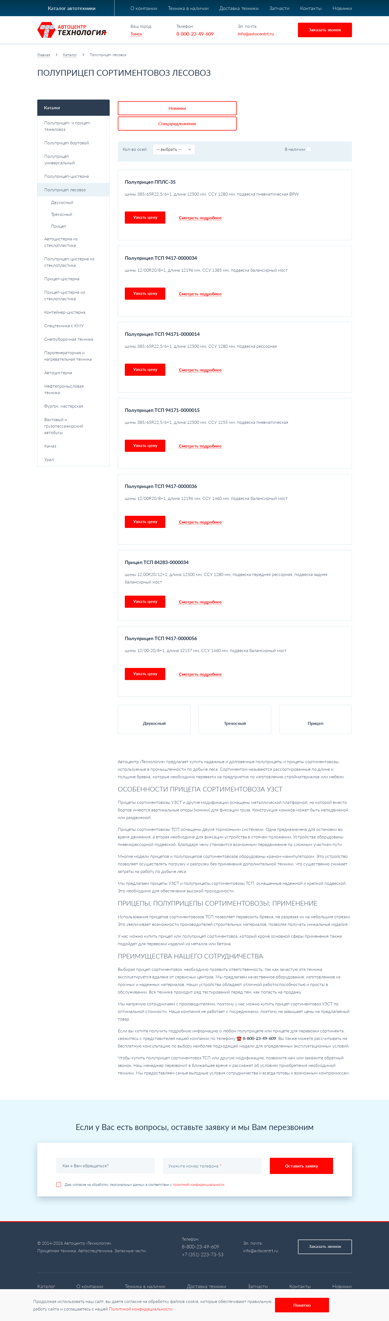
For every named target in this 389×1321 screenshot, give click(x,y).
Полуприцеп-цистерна (74, 176)
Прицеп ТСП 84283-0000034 (157, 545)
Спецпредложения (196, 106)
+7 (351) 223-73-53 (202, 1237)
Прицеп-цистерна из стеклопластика (64, 295)
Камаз (74, 445)
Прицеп (58, 225)
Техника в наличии (188, 8)
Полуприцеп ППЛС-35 (150, 165)
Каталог (70, 54)
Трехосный (61, 214)
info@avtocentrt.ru (256, 33)
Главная (43, 54)
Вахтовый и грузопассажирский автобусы (74, 426)
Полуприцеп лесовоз (74, 189)
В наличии (298, 132)
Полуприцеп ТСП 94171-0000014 (162, 317)
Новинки (342, 8)
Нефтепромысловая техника (74, 389)
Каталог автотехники (71, 8)
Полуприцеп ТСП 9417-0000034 (161, 241)
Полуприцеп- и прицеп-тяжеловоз (74, 126)
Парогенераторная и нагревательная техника (74, 355)
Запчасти (279, 8)
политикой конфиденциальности (198, 1167)
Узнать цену (145, 200)
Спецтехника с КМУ (74, 325)
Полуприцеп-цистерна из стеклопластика (74, 262)
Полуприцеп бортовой (74, 142)
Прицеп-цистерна (74, 278)
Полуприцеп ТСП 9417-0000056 (161, 621)
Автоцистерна (74, 372)
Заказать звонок (325, 29)
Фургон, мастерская (63, 405)
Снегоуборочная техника (74, 339)
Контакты (311, 8)
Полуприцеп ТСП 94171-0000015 (162, 393)
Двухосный (62, 202)
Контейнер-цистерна (74, 312)
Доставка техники (239, 8)
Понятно (302, 1305)
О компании (143, 8)
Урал (74, 459)
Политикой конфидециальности (141, 1308)
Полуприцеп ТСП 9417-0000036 (161, 469)
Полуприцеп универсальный (59, 159)
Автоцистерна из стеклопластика (74, 242)
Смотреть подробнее (200, 200)
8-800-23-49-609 (195, 34)
